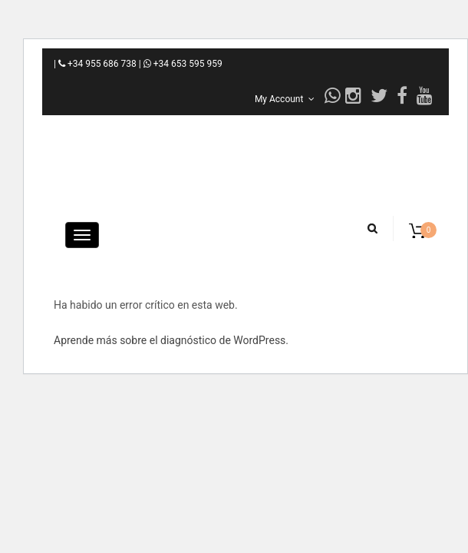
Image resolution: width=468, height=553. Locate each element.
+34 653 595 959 (182, 63)
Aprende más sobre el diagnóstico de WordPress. (171, 340)
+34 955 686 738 (102, 63)
